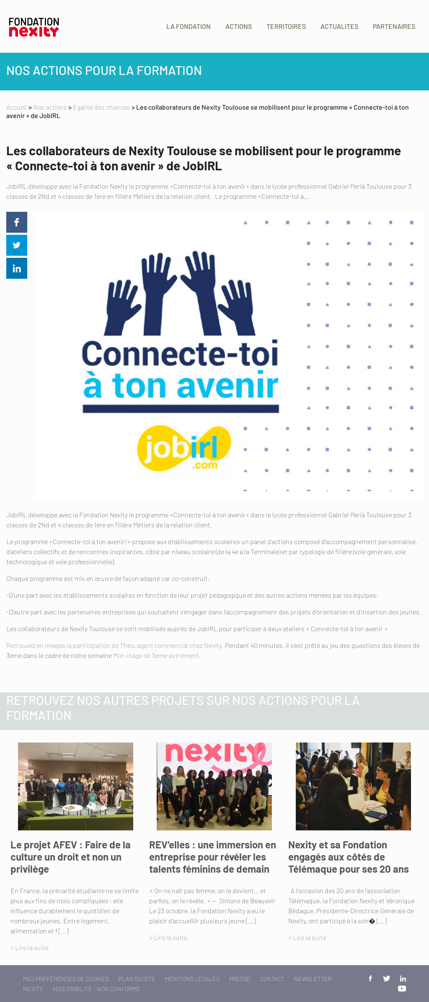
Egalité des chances (101, 107)
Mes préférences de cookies (66, 978)
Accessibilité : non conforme (96, 988)
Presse (240, 978)
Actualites (339, 26)
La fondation (188, 26)
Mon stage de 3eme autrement (156, 655)
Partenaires (394, 26)
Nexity (33, 988)
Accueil (16, 107)
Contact (272, 978)
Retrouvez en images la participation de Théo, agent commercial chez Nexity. (115, 645)
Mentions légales (192, 978)
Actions (238, 26)
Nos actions (50, 107)
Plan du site (137, 978)
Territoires (286, 26)
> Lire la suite (29, 947)
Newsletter (313, 978)
